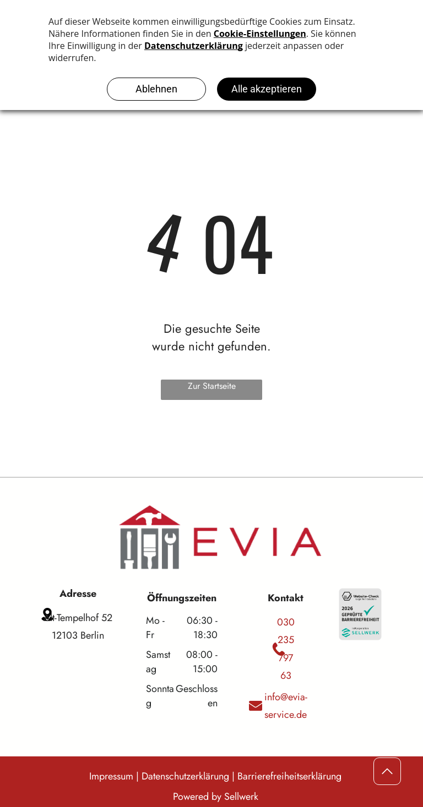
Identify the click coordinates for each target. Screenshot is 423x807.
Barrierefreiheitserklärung (289, 776)
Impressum (111, 776)
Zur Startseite (212, 386)
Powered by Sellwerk (215, 796)
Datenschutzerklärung (185, 776)
